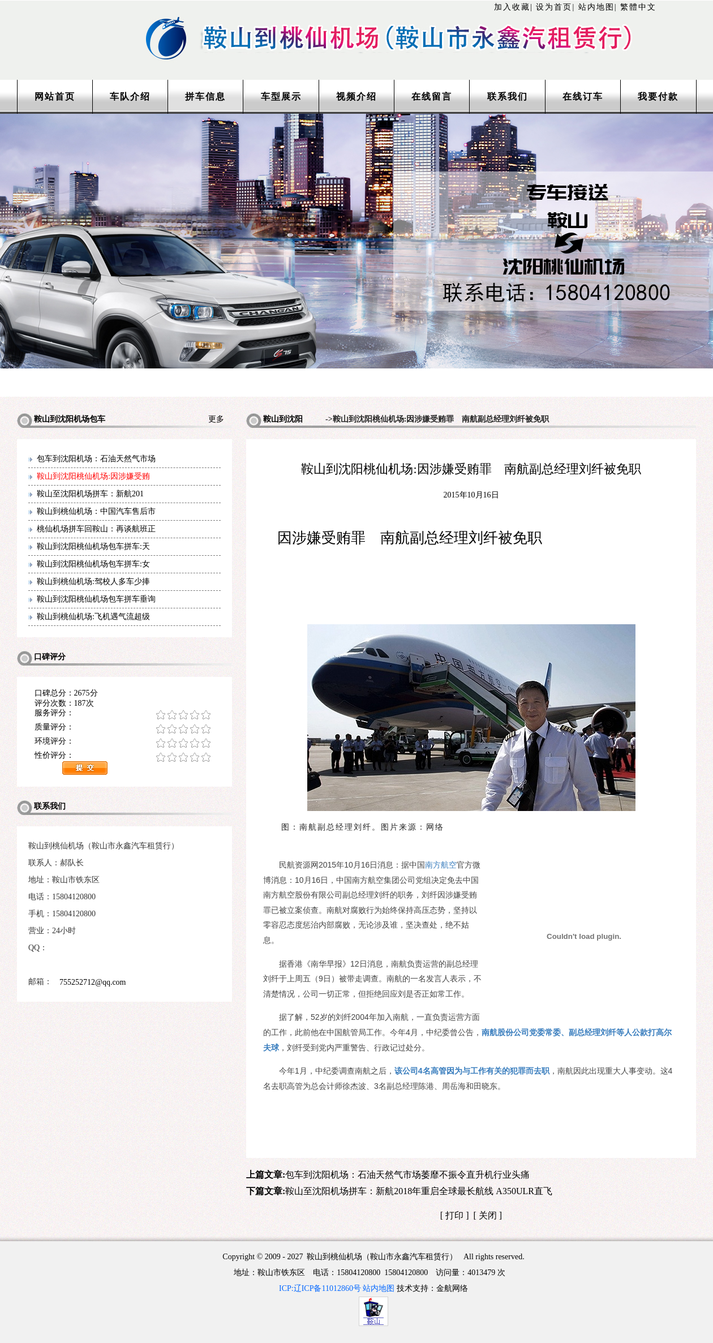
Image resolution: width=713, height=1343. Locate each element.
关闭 (488, 1215)
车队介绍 (130, 96)
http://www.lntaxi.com (356, 24)
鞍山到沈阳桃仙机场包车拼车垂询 (96, 599)
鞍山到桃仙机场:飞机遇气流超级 (93, 616)
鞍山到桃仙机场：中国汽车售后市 (96, 511)
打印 (454, 1215)
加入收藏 (512, 7)
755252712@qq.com (92, 982)
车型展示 (281, 96)
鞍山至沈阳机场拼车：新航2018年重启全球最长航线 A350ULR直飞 (418, 1191)
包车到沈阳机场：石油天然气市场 (96, 458)
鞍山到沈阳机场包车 (274, 421)
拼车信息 (205, 96)
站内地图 (596, 7)
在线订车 (582, 96)
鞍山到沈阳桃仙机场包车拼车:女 (93, 564)
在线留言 (431, 96)
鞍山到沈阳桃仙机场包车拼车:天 (93, 546)
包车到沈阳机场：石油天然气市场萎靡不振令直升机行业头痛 (407, 1174)
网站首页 (55, 96)
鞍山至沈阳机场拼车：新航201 (90, 494)
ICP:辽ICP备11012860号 (320, 1288)
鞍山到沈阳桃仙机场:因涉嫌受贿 (93, 476)
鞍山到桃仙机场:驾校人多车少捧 (93, 581)
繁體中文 (638, 7)
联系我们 (507, 96)
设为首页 (554, 7)
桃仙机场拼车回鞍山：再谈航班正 (96, 529)
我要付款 (658, 96)
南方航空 (441, 864)
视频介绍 (356, 96)
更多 (220, 419)
